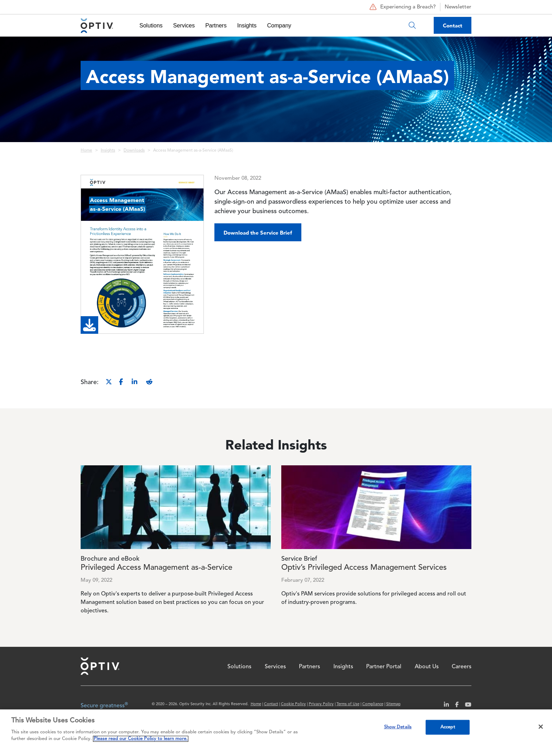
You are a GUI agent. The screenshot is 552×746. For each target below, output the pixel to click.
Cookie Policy (293, 704)
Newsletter (458, 7)
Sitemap (393, 704)
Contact (452, 25)
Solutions (151, 25)
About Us (427, 667)
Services (184, 25)
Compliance (372, 704)
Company (279, 25)
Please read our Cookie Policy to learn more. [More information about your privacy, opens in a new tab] (141, 739)
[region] (276, 727)
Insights (247, 25)
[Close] (540, 726)
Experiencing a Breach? (402, 7)
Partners (215, 25)
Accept (447, 727)
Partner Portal (383, 667)
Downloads (134, 150)
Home (86, 150)
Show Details (398, 727)
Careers (461, 667)
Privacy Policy (321, 704)
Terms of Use (348, 704)
